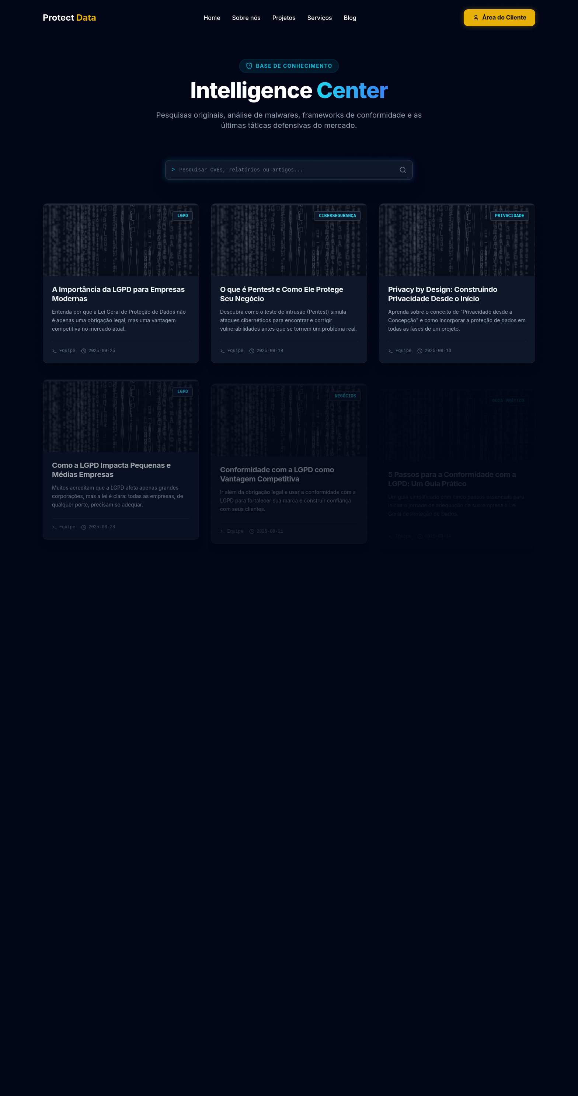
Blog (350, 17)
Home (211, 17)
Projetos (284, 17)
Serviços (319, 17)
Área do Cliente (499, 17)
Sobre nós (246, 17)
